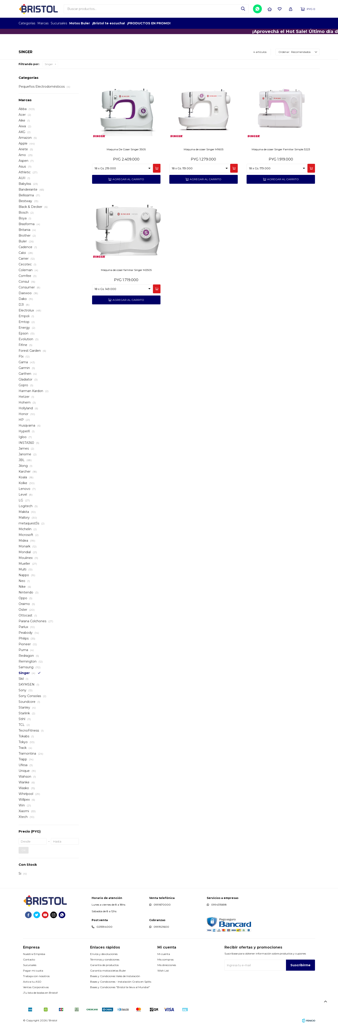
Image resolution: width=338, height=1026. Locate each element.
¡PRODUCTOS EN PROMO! (148, 23)
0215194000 (104, 926)
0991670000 (162, 904)
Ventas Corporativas (36, 987)
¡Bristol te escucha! (108, 23)
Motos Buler (79, 23)
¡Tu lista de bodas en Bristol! (40, 992)
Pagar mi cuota (33, 970)
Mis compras (165, 959)
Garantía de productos (104, 965)
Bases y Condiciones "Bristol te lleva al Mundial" (120, 987)
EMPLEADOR (281, 23)
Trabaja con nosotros (36, 976)
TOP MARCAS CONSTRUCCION (294, 23)
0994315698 (219, 904)
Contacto (29, 959)
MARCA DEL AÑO (306, 23)
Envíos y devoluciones (104, 954)
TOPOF (269, 23)
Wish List (163, 970)
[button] (243, 8)
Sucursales (59, 23)
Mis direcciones (166, 965)
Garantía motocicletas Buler (108, 970)
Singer (49, 64)
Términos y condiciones (104, 959)
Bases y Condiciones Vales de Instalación (115, 976)
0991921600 (161, 926)
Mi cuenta (163, 954)
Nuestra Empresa (34, 954)
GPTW (316, 23)
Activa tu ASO (32, 981)
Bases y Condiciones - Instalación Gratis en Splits (120, 981)
